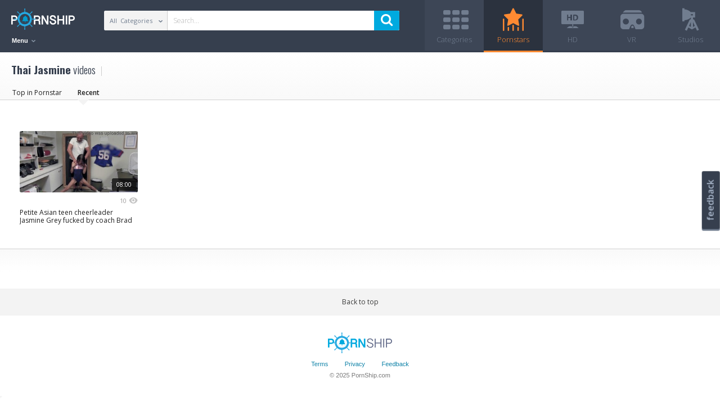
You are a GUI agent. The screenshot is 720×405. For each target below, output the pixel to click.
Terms (319, 364)
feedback (710, 199)
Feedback (394, 364)
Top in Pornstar (37, 92)
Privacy (355, 364)
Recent (89, 92)
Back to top (360, 302)
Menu (23, 40)
